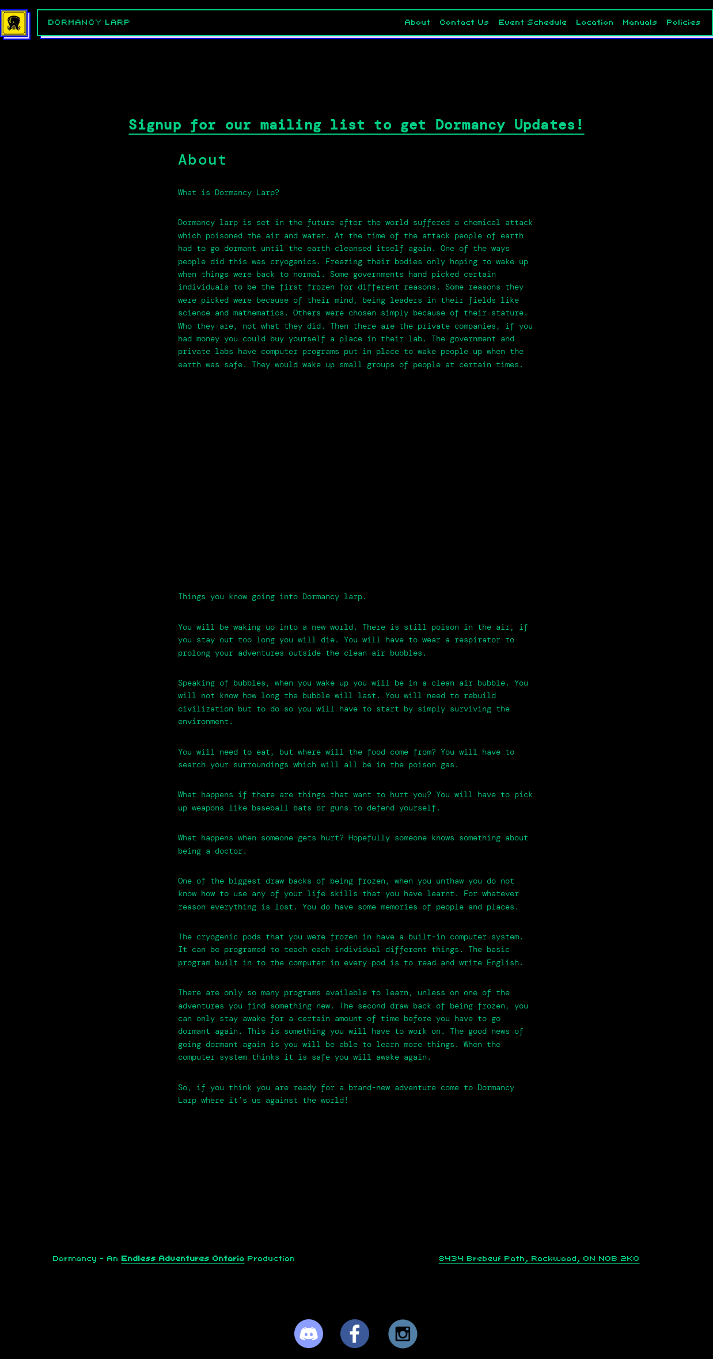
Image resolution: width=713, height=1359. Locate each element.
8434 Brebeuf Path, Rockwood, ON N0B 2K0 (539, 1258)
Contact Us (465, 22)
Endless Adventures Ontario (183, 1258)
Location (595, 22)
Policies (684, 22)
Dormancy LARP (89, 22)
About (418, 22)
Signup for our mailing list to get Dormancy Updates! (356, 125)
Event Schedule (533, 22)
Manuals (640, 22)
